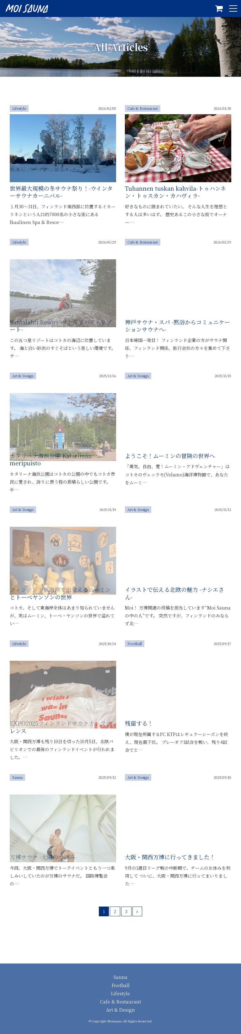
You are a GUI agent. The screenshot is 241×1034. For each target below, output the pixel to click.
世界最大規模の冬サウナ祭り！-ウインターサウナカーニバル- (61, 191)
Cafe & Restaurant (120, 1001)
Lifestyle (120, 993)
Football (121, 985)
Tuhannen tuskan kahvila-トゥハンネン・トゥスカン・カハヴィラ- (175, 191)
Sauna (120, 977)
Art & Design (120, 1010)
